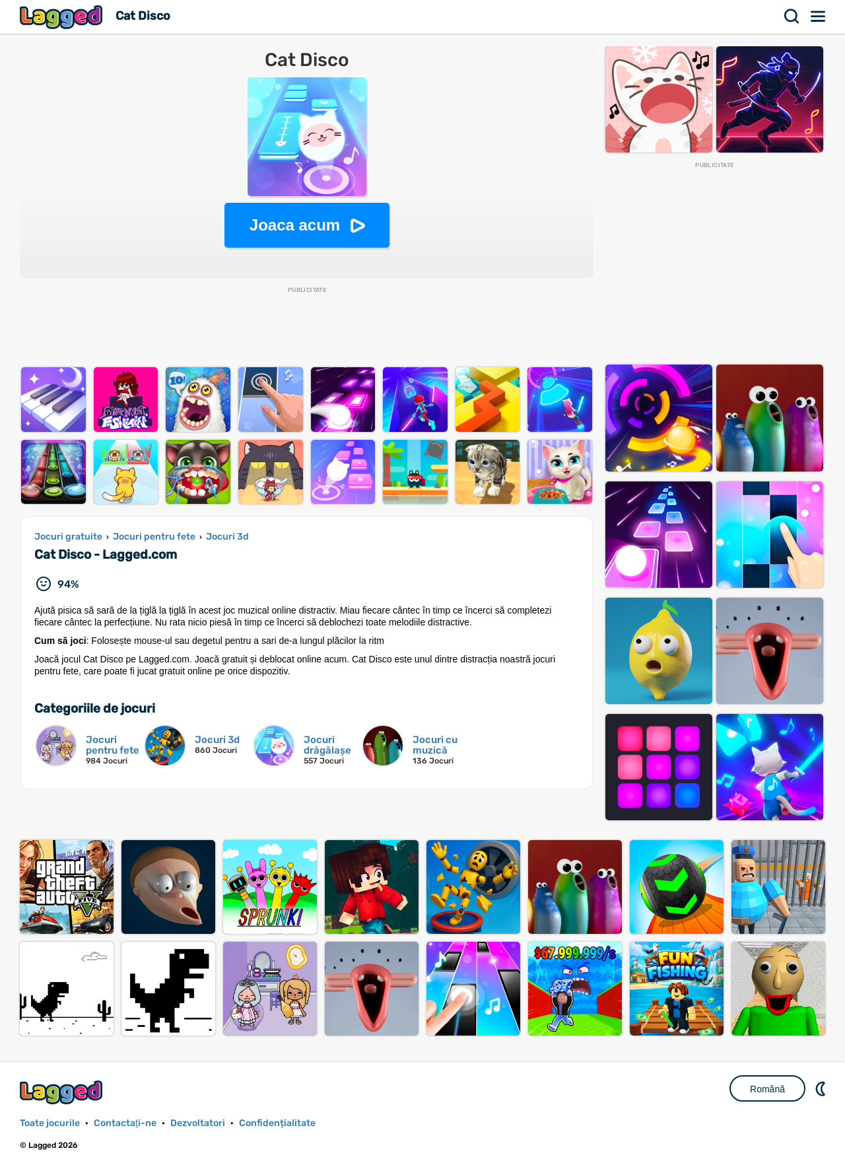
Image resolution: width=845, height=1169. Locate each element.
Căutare (792, 16)
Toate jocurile (50, 1123)
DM (822, 1088)
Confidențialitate (277, 1123)
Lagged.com (63, 1092)
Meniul (818, 16)
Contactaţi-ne (125, 1123)
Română (767, 1089)
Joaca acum (295, 225)
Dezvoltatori (197, 1123)
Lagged (63, 17)
